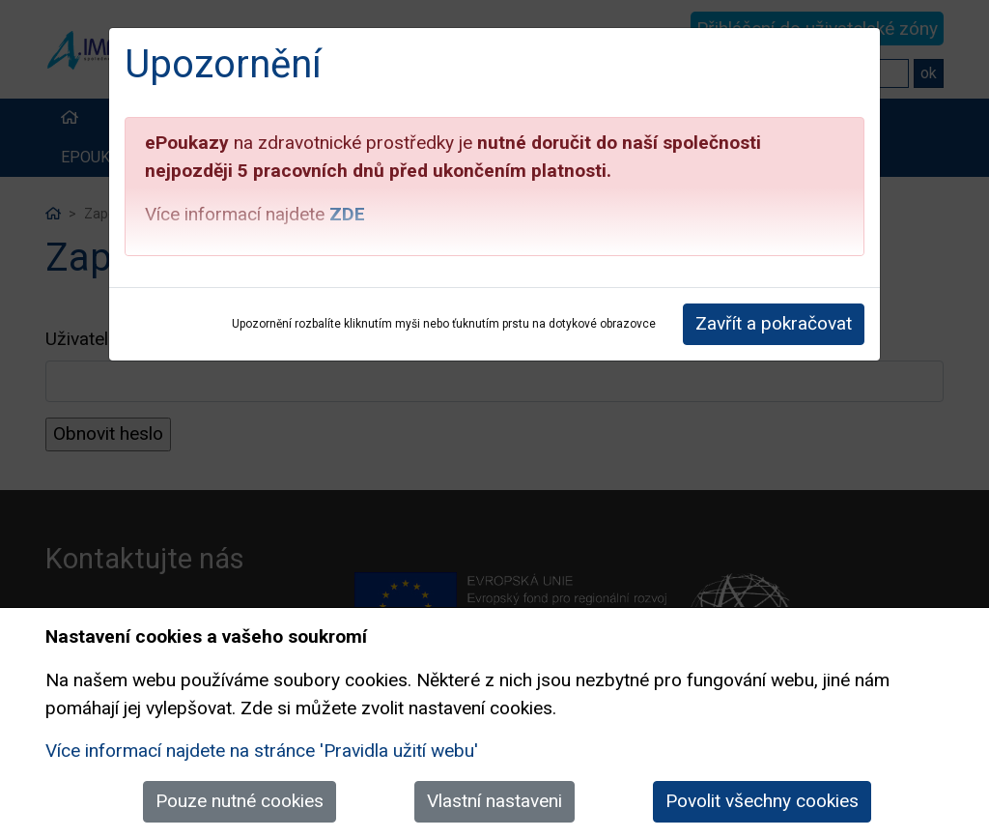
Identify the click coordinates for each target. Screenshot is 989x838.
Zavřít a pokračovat (773, 323)
